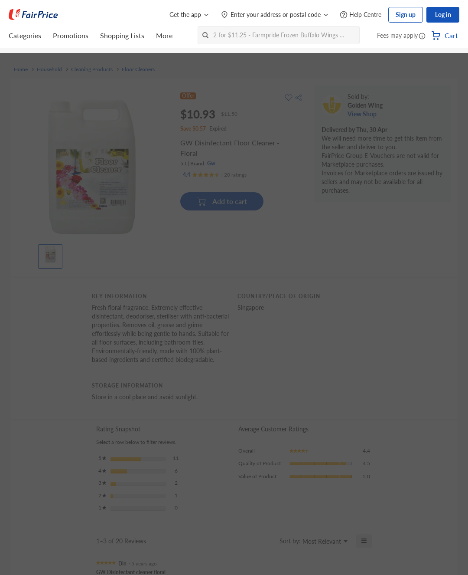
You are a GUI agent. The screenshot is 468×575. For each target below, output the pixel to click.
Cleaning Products (92, 69)
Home (21, 69)
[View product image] (50, 254)
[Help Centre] (360, 15)
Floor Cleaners (138, 69)
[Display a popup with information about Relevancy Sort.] (267, 541)
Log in (443, 14)
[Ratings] (214, 174)
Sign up (406, 14)
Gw (211, 163)
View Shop (362, 114)
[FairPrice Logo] (33, 15)
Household (49, 69)
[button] (422, 36)
